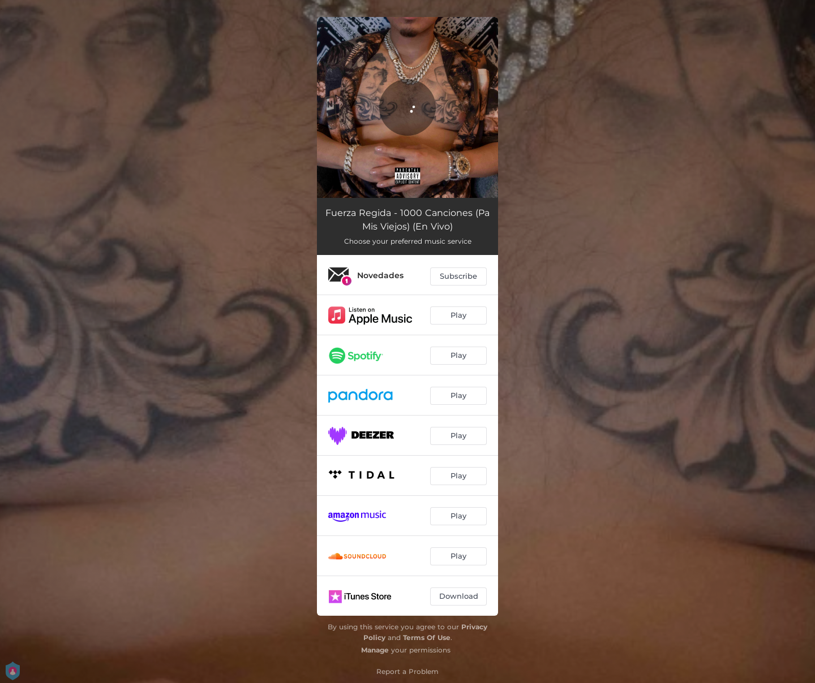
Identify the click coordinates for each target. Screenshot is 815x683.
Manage (375, 650)
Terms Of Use (427, 637)
